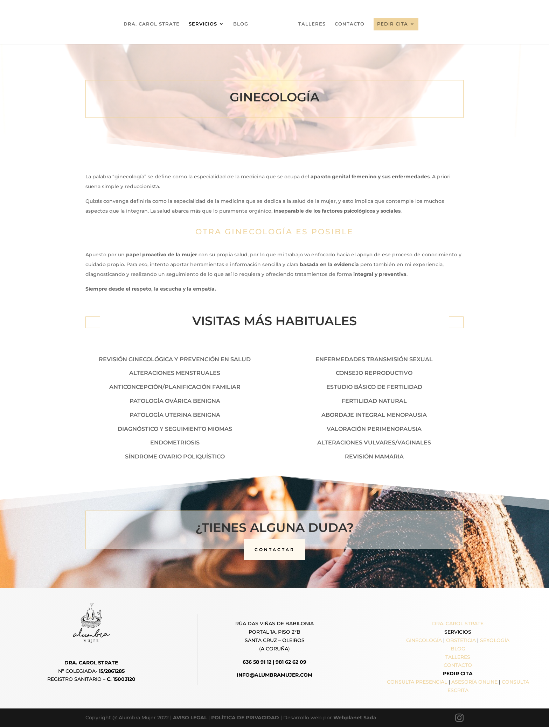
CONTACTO (347, 24)
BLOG (243, 24)
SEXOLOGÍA (494, 640)
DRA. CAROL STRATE (154, 24)
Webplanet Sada (354, 717)
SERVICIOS (205, 24)
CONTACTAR (275, 549)
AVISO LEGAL (190, 717)
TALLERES (309, 24)
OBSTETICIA (461, 640)
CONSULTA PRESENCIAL (417, 682)
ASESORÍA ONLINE (474, 682)
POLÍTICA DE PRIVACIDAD (245, 717)
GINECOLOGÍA (424, 640)
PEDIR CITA (390, 23)
